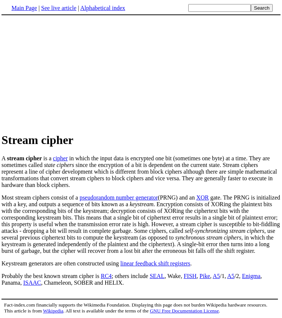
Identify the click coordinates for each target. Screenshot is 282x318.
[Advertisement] (63, 73)
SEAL (157, 276)
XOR (202, 197)
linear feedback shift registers (155, 263)
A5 (216, 276)
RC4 (106, 276)
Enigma (251, 276)
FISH (190, 276)
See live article (58, 8)
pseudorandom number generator (119, 197)
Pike (204, 276)
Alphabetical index (102, 8)
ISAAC (32, 282)
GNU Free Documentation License (184, 311)
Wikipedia (53, 311)
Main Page (24, 8)
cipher (60, 158)
